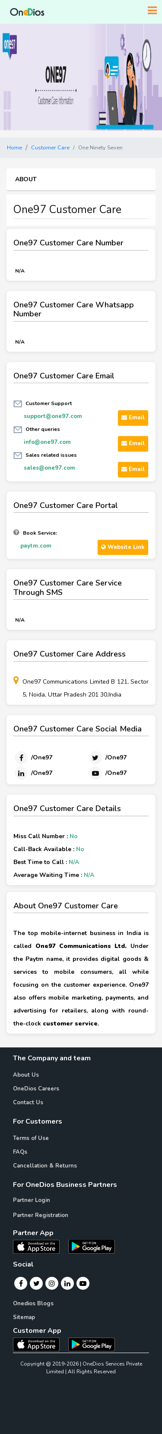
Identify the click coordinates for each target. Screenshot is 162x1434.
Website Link (123, 547)
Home (14, 148)
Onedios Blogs (33, 1303)
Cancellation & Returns (45, 1166)
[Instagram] (52, 1283)
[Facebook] (32, 757)
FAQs (20, 1152)
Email (133, 417)
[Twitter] (107, 757)
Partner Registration (40, 1215)
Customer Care (50, 148)
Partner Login (31, 1200)
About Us (26, 1075)
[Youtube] (107, 773)
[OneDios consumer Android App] (91, 1344)
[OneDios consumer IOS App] (40, 1344)
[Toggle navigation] (152, 10)
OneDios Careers (36, 1089)
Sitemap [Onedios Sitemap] (24, 1317)
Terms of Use (31, 1138)
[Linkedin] (32, 773)
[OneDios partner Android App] (91, 1246)
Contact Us (28, 1102)
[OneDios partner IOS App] (40, 1246)
